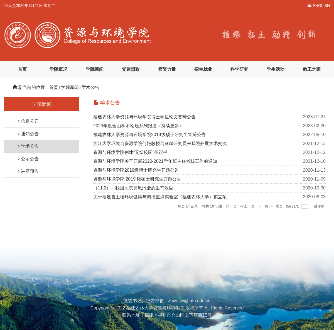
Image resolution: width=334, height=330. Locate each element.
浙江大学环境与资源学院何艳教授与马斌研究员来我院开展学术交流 (160, 143)
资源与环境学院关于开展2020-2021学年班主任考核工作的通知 (155, 161)
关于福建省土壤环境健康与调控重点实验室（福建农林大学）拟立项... (161, 196)
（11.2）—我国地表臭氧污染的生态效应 (133, 188)
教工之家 (312, 69)
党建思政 (131, 69)
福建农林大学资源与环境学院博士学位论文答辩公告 (144, 116)
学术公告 (90, 87)
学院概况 (58, 69)
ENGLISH (321, 5)
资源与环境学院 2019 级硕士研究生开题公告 (137, 179)
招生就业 (203, 69)
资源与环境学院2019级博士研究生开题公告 (136, 170)
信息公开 (30, 121)
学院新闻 (95, 69)
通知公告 (30, 133)
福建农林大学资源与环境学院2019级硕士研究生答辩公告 (149, 134)
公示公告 (30, 158)
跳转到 (320, 206)
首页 (22, 69)
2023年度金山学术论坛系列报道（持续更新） (138, 125)
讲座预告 (30, 171)
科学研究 (239, 69)
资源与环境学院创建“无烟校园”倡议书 (130, 152)
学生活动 (275, 69)
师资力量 (167, 69)
